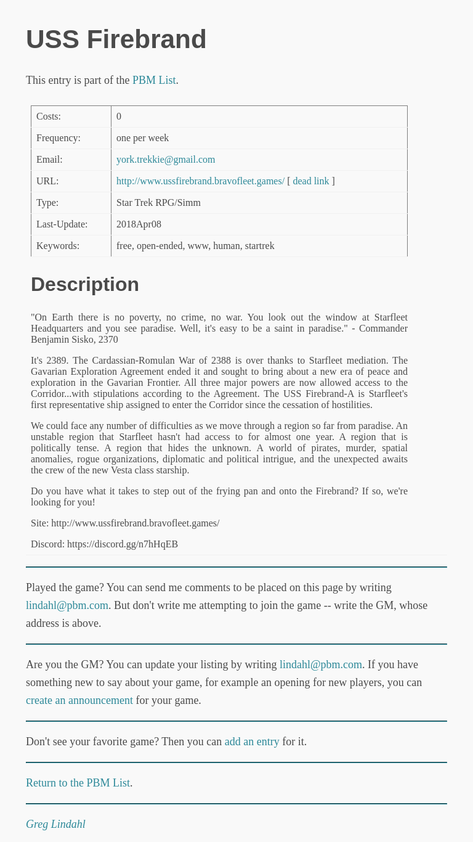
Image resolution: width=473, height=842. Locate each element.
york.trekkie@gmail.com (165, 159)
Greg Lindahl (56, 824)
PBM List (154, 80)
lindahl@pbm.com (67, 605)
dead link (311, 181)
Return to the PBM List (78, 783)
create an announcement (79, 700)
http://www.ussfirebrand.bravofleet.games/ (200, 181)
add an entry (252, 741)
